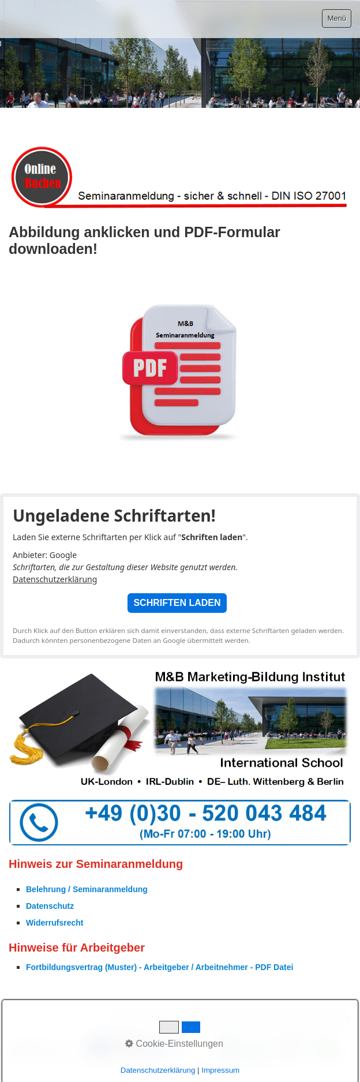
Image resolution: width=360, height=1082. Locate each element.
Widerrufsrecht (54, 922)
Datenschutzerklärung (55, 579)
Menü (336, 18)
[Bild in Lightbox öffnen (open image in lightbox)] (180, 1049)
